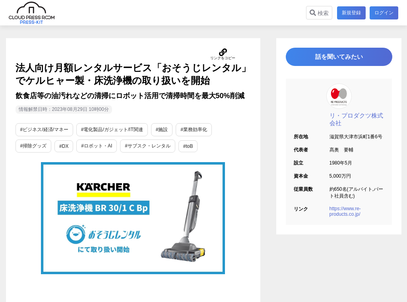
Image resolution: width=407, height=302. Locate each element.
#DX (63, 146)
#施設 (162, 129)
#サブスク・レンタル (148, 146)
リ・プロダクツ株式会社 (356, 122)
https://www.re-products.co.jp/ (345, 214)
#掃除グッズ (33, 146)
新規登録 (350, 12)
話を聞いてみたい (338, 58)
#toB (188, 146)
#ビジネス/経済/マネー (44, 129)
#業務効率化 (193, 129)
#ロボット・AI (96, 146)
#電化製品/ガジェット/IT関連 (112, 129)
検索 (318, 13)
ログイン (383, 12)
